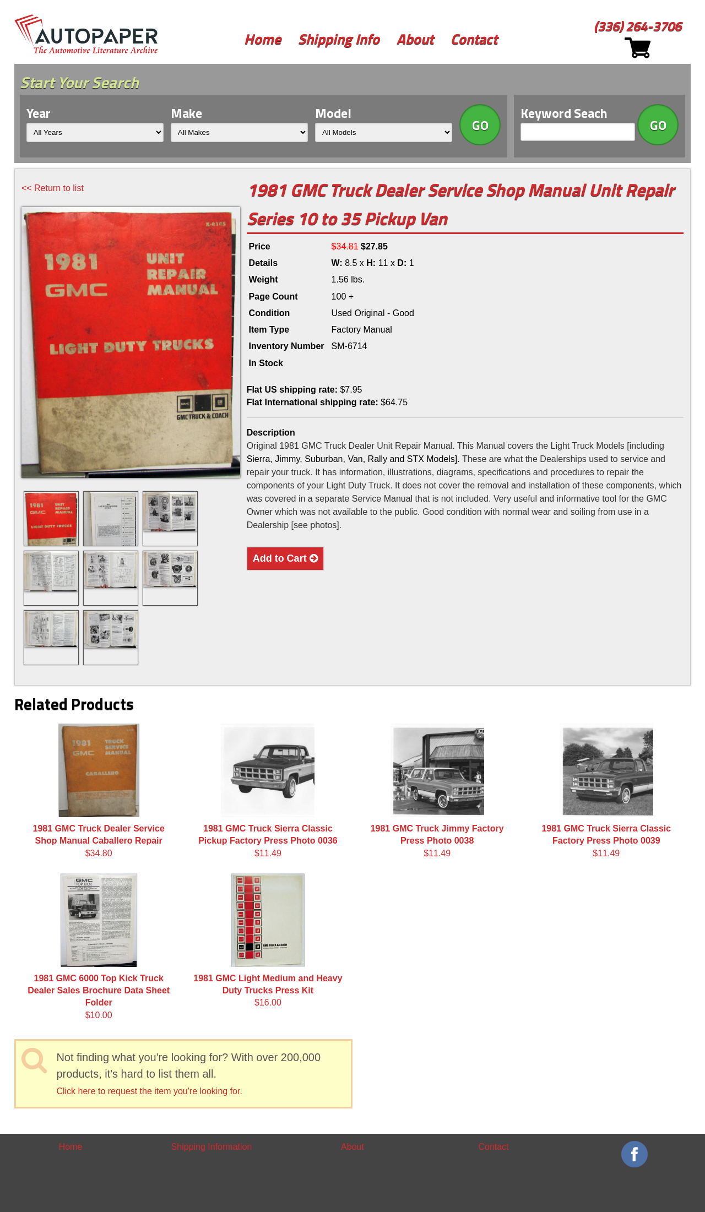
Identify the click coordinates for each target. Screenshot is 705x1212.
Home (262, 39)
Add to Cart (285, 558)
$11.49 (268, 791)
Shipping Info (338, 39)
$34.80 (99, 791)
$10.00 (99, 946)
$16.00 (267, 940)
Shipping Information (211, 1146)
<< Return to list (52, 188)
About (415, 39)
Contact (474, 39)
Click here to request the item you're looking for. (149, 1091)
